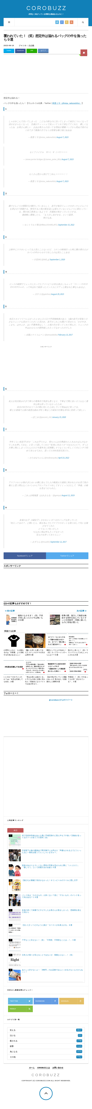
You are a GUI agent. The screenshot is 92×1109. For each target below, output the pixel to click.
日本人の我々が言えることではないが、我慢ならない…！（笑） (48, 955)
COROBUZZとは (43, 1067)
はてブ (43, 50)
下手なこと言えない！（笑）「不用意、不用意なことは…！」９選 (49, 940)
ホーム (32, 1067)
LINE (31, 50)
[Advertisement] (46, 75)
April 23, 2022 (63, 457)
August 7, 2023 (62, 137)
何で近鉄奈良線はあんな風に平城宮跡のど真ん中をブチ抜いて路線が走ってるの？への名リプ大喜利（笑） (51, 836)
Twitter (8, 50)
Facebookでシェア (25, 555)
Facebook (20, 50)
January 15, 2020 (59, 417)
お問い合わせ (58, 1067)
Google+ (72, 1001)
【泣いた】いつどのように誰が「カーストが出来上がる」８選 (47, 925)
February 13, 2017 (65, 334)
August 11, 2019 (68, 495)
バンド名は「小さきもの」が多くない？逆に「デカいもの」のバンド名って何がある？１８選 (51, 896)
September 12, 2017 (58, 542)
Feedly (21, 1009)
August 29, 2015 (57, 294)
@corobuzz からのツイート (61, 700)
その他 (31, 45)
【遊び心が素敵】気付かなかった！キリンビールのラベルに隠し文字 (50, 880)
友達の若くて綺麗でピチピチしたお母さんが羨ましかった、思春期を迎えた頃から (51, 911)
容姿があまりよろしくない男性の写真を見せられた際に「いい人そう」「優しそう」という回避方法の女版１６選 (50, 866)
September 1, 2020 (57, 259)
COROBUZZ (46, 8)
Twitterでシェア (67, 555)
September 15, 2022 (66, 224)
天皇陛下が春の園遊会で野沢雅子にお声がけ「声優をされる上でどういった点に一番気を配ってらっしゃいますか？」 (51, 851)
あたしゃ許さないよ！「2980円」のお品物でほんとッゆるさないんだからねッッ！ (52, 971)
